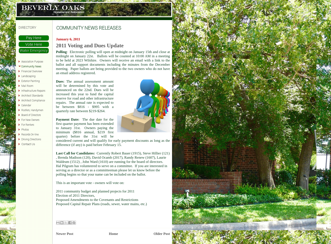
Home (113, 234)
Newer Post (64, 234)
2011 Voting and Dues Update (89, 45)
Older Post (161, 234)
